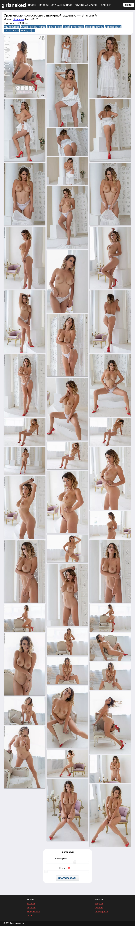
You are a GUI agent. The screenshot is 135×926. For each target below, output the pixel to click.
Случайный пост (61, 5)
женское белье (113, 26)
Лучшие (31, 907)
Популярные (33, 911)
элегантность (11, 30)
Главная (31, 903)
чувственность (29, 26)
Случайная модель (86, 5)
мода (66, 26)
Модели (44, 5)
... (34, 30)
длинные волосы (94, 26)
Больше (106, 5)
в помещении (54, 26)
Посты (32, 5)
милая (42, 26)
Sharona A (18, 19)
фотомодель (77, 26)
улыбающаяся (11, 26)
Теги (29, 915)
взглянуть (25, 30)
